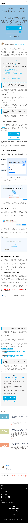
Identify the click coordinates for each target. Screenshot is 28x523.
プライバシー (11, 517)
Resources (4, 479)
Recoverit (4, 118)
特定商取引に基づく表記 (7, 519)
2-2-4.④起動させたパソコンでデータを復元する (12, 73)
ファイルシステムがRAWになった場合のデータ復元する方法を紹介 (19, 430)
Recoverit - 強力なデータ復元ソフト (14, 379)
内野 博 (5, 42)
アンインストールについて (20, 519)
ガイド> (25, 295)
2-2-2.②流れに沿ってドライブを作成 (10, 70)
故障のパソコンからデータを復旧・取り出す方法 (19, 444)
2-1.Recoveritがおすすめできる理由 (10, 64)
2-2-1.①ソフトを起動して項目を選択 (10, 69)
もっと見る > (13, 424)
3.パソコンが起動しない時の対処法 (10, 76)
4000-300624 (10, 500)
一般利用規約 (21, 517)
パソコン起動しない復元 (19, 44)
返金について (14, 519)
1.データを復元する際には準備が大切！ (10, 61)
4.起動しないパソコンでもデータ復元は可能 (11, 78)
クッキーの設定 (15, 517)
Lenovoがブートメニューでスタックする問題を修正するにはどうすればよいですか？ (19, 416)
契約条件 (6, 517)
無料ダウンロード (9, 397)
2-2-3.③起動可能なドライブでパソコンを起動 (12, 72)
